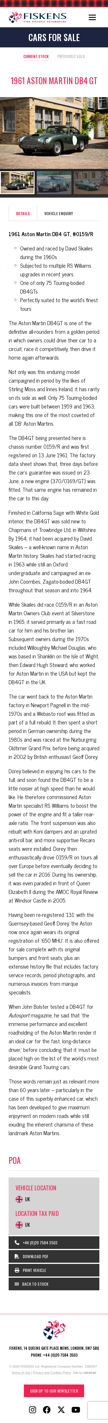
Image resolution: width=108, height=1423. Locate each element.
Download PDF (32, 1256)
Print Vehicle (30, 1270)
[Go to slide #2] (54, 182)
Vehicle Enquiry (58, 213)
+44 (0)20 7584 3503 (36, 1242)
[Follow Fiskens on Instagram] (32, 1410)
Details (23, 213)
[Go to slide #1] (17, 182)
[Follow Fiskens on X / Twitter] (61, 1410)
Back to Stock (32, 1284)
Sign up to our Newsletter (54, 1391)
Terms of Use (21, 1372)
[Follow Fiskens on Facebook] (47, 1410)
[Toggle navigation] (92, 17)
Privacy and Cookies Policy (52, 1372)
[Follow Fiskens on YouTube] (76, 1410)
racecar (90, 1373)
